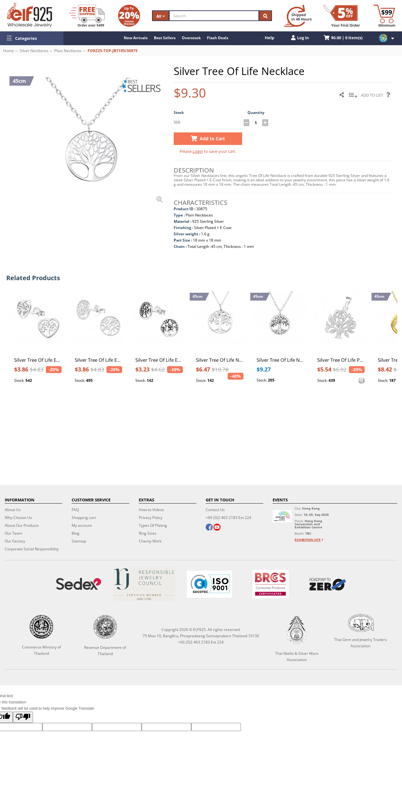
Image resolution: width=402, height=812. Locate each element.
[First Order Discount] (341, 16)
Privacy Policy (150, 517)
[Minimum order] (384, 16)
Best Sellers (165, 37)
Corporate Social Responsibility (32, 549)
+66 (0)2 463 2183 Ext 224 (228, 517)
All (160, 16)
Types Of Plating (153, 525)
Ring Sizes (147, 533)
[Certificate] (143, 584)
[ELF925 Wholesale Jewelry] (29, 15)
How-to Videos (151, 509)
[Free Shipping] (87, 16)
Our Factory (15, 541)
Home (8, 50)
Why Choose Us (18, 517)
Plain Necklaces (68, 50)
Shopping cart (84, 517)
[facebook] (209, 528)
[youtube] (217, 528)
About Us (13, 509)
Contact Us (215, 509)
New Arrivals (136, 37)
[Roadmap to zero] (327, 584)
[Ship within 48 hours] (298, 16)
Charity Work (150, 541)
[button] (31, 38)
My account (82, 525)
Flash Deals (217, 37)
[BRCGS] (270, 584)
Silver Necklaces (34, 50)
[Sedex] (78, 584)
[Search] (214, 15)
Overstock (191, 37)
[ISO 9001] (209, 584)
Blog (75, 533)
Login (198, 151)
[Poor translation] (23, 717)
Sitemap (79, 541)
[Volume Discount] (129, 16)
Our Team (13, 533)
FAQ (75, 509)
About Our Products (22, 525)
